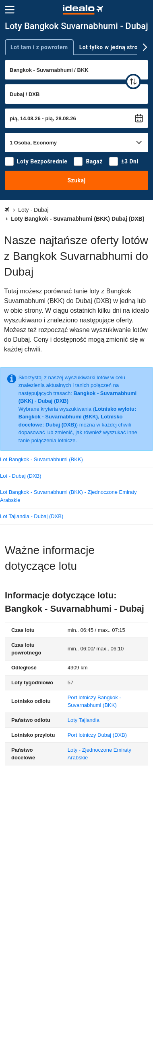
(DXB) (97, 735)
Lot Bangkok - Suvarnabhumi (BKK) (41, 459)
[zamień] (133, 81)
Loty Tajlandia (83, 720)
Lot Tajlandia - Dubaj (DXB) (31, 516)
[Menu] (10, 10)
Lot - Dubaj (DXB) (20, 476)
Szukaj (76, 180)
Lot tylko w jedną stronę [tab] (112, 47)
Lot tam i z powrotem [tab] (39, 47)
